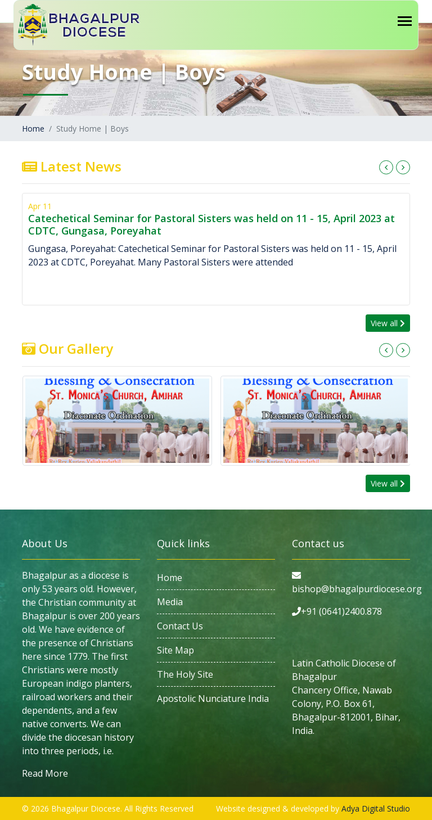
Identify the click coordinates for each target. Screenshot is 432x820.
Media (170, 602)
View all (388, 323)
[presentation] (386, 167)
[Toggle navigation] (404, 21)
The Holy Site (185, 674)
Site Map (175, 650)
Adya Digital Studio (375, 808)
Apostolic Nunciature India (213, 698)
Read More (45, 773)
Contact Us (180, 626)
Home (33, 128)
